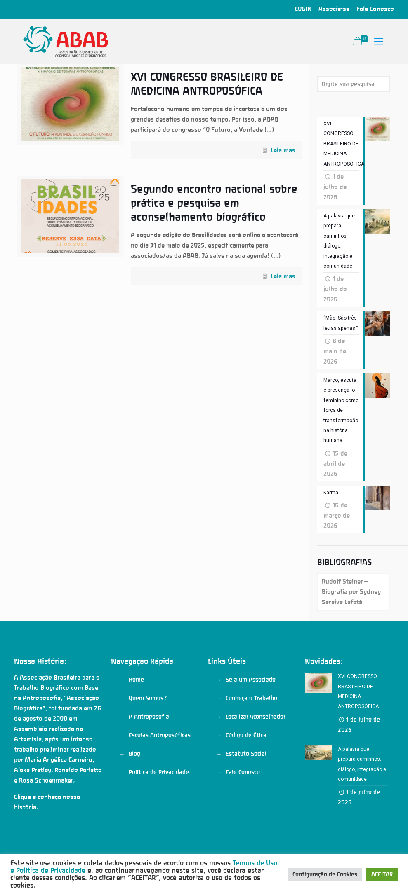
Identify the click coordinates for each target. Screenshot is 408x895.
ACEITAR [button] (382, 874)
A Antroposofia (149, 722)
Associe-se (333, 9)
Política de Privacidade (159, 777)
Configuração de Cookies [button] (324, 874)
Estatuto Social (246, 759)
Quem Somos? (148, 703)
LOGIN (303, 9)
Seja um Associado (251, 685)
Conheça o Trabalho (251, 703)
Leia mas (283, 150)
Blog (134, 759)
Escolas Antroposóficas (160, 740)
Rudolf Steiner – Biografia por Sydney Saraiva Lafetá (351, 597)
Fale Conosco (375, 9)
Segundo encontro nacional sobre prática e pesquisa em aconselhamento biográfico (214, 203)
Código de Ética (246, 740)
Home (136, 685)
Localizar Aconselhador (255, 722)
